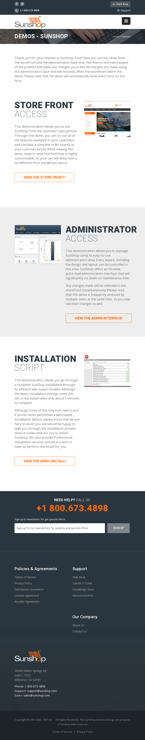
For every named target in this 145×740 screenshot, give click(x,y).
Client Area (120, 4)
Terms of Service (25, 577)
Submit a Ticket (82, 583)
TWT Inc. (48, 719)
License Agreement (27, 595)
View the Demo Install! (45, 461)
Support (123, 10)
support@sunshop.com (42, 691)
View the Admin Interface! (99, 318)
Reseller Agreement (27, 601)
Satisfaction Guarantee (29, 589)
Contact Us (79, 631)
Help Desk (78, 577)
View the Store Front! (44, 177)
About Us (78, 625)
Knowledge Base (83, 589)
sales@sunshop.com (37, 695)
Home (116, 36)
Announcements (82, 595)
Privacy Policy (23, 583)
